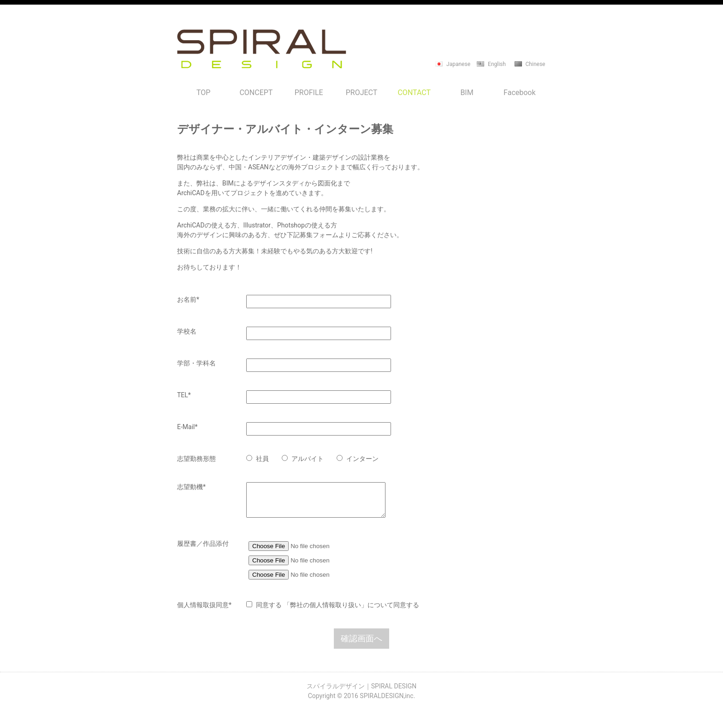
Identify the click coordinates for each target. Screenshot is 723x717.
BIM (466, 92)
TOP (203, 92)
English (497, 64)
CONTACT (414, 92)
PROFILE (309, 92)
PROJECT (362, 92)
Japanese (458, 64)
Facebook (519, 92)
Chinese (535, 64)
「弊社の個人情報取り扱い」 (325, 611)
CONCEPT (256, 92)
